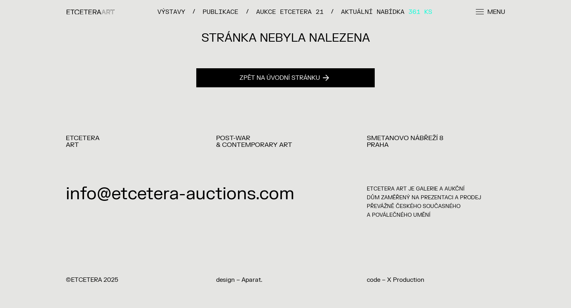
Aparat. (251, 280)
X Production (405, 280)
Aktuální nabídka (386, 11)
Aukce (290, 11)
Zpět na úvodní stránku (284, 78)
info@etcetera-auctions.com (180, 194)
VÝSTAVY (171, 11)
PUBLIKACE (220, 11)
